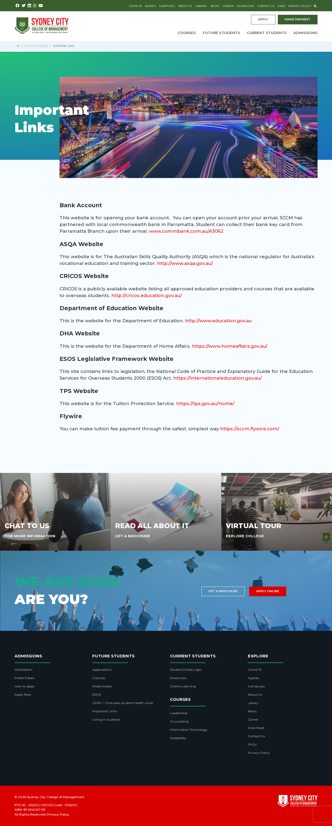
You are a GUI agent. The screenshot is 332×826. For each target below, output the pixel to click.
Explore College (245, 536)
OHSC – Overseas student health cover (122, 703)
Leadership (178, 713)
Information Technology (189, 730)
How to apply (24, 686)
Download (245, 6)
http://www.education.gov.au (218, 320)
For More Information (30, 536)
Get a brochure (223, 591)
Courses (187, 33)
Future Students (221, 33)
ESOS (96, 695)
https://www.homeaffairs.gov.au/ (229, 346)
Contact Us (266, 6)
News (215, 6)
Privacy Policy (299, 6)
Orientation (23, 670)
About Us (185, 6)
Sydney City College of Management (55, 797)
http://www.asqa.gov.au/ (185, 263)
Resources (178, 678)
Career (228, 6)
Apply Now (22, 695)
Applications (101, 670)
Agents (150, 6)
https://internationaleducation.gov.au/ (217, 378)
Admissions (305, 33)
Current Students (267, 33)
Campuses (167, 6)
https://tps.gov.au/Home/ (205, 403)
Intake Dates (24, 678)
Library (201, 6)
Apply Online (267, 591)
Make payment (298, 19)
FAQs (281, 6)
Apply (263, 19)
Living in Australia (106, 719)
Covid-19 (135, 6)
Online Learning (183, 686)
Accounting (179, 721)
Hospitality (178, 738)
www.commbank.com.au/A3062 (186, 231)
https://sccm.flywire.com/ (249, 428)
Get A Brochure (132, 536)
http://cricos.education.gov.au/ (146, 295)
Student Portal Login (186, 670)
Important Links (104, 711)
